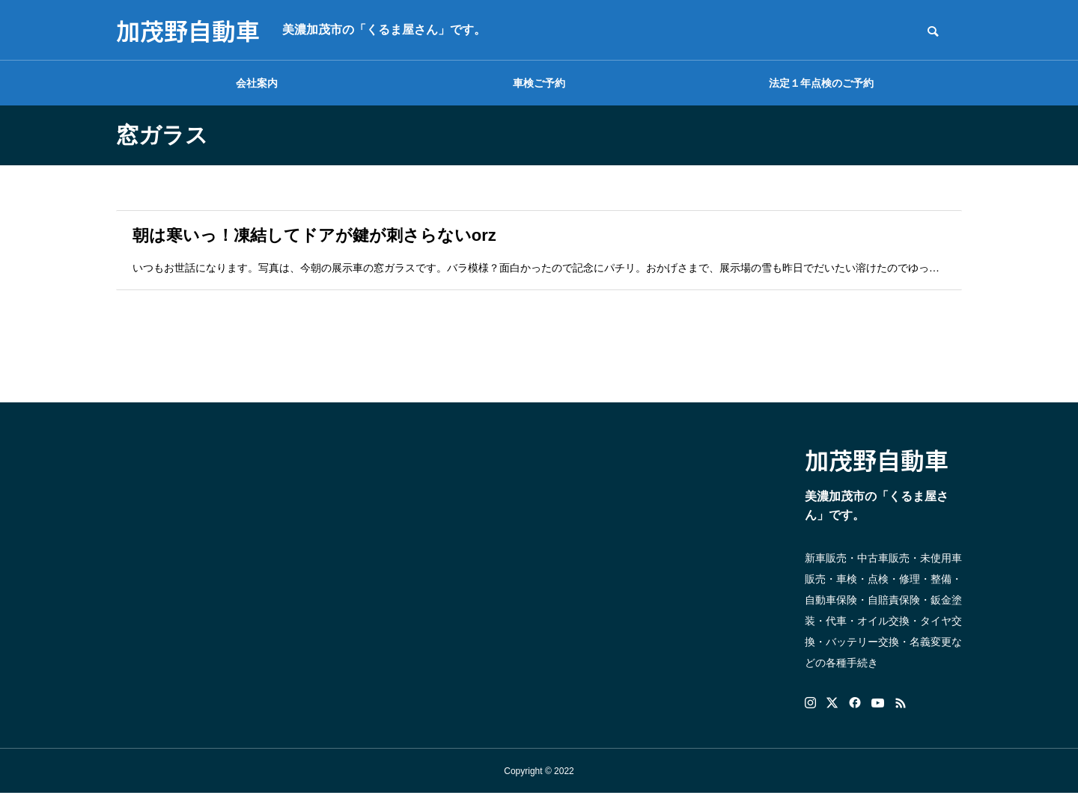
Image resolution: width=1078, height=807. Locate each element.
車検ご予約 (539, 83)
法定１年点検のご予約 (821, 83)
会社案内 (257, 83)
